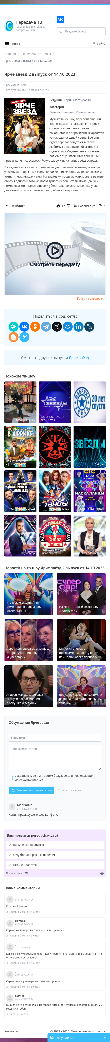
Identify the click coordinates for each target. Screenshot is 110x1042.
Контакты (11, 1031)
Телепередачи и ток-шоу (88, 1031)
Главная (10, 54)
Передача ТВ (29, 22)
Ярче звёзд (49, 54)
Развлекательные (61, 112)
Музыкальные (85, 112)
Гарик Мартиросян (77, 100)
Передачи (29, 54)
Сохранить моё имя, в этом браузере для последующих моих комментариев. (54, 778)
